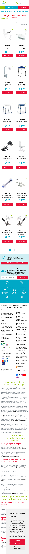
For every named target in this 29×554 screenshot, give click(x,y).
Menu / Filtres (6, 22)
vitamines (15, 421)
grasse (2, 415)
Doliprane (14, 411)
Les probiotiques (4, 542)
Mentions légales (20, 323)
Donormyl (25, 418)
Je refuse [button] (17, 543)
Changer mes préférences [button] (17, 547)
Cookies (18, 326)
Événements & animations (22, 315)
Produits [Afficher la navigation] (13, 7)
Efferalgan (9, 412)
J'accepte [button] (17, 540)
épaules (2, 449)
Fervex (3, 418)
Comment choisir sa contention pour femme (10, 456)
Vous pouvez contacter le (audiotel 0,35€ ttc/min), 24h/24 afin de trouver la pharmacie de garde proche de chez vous (21, 346)
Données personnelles (21, 324)
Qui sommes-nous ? (5, 322)
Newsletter (3, 323)
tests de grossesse (14, 420)
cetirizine (15, 416)
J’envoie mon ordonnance (14, 263)
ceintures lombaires (20, 447)
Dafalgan (15, 412)
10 (20, 250)
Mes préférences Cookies (21, 327)
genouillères (13, 447)
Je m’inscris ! (22, 277)
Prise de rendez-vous (20, 313)
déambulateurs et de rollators (20, 472)
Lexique (18, 316)
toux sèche (23, 414)
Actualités (18, 312)
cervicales (24, 448)
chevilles (11, 449)
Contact (3, 324)
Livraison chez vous (20, 363)
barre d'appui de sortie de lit (19, 467)
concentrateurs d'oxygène (22, 492)
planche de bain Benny (6, 478)
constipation (3, 416)
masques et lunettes (15, 493)
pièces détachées (9, 487)
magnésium (22, 420)
